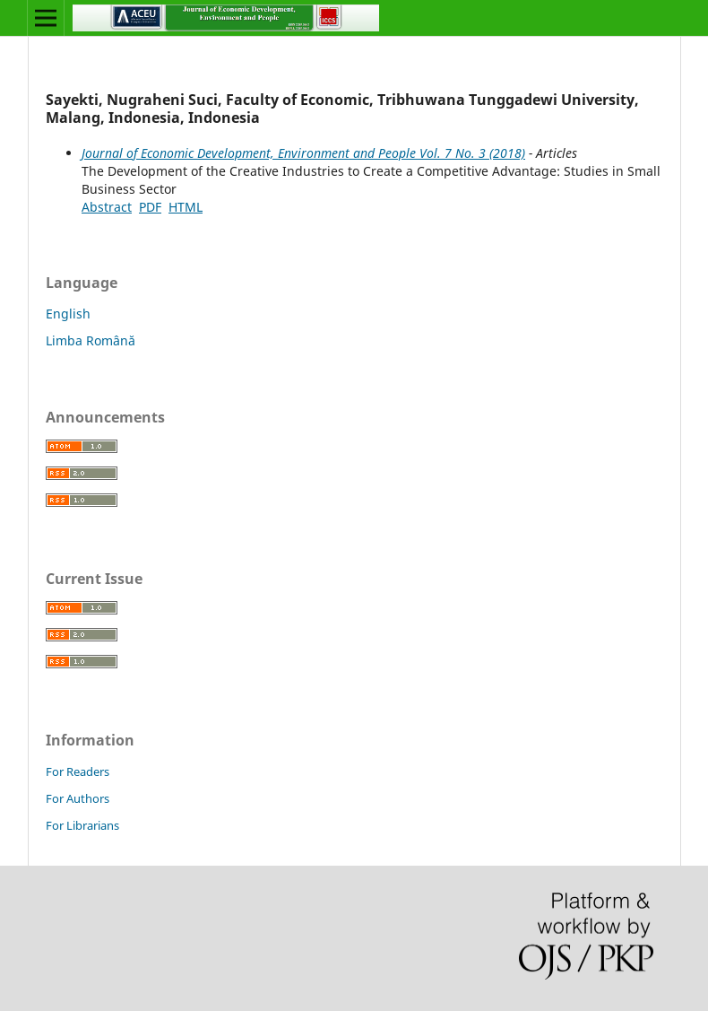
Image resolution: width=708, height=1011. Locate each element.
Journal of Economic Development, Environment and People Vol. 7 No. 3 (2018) (303, 152)
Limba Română (90, 340)
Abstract (107, 206)
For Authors (77, 798)
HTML (185, 206)
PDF (150, 206)
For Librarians (82, 825)
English (68, 313)
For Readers (77, 771)
